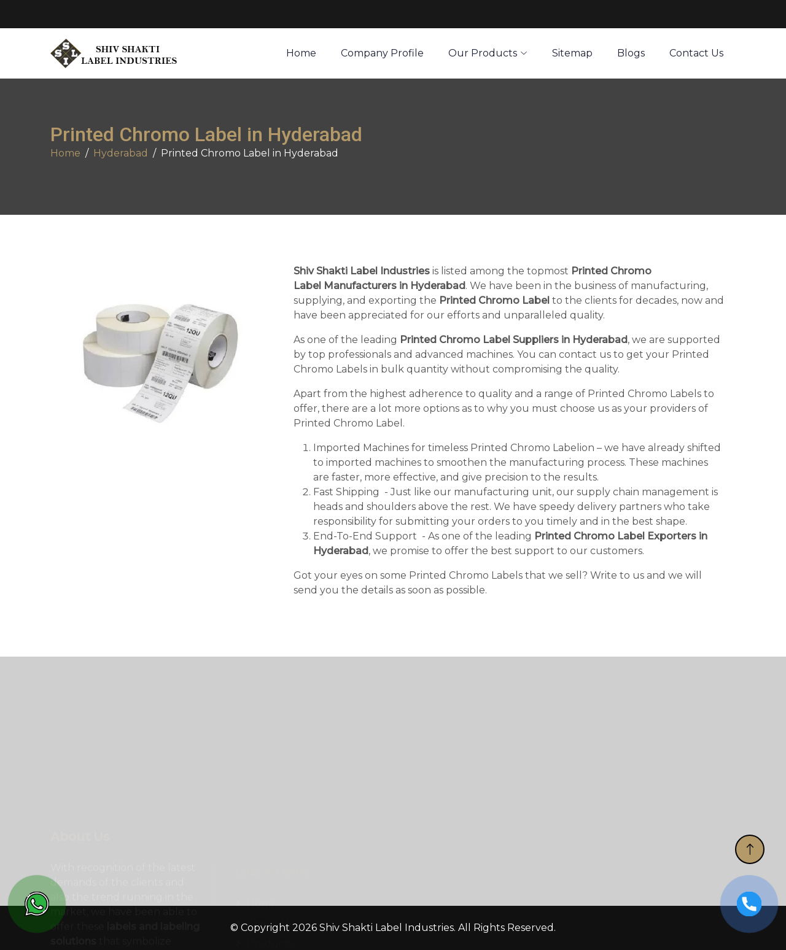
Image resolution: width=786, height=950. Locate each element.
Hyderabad (120, 153)
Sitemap (572, 53)
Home (65, 153)
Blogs (631, 53)
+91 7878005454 (235, 14)
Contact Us (696, 53)
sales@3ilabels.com (125, 14)
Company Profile (382, 53)
